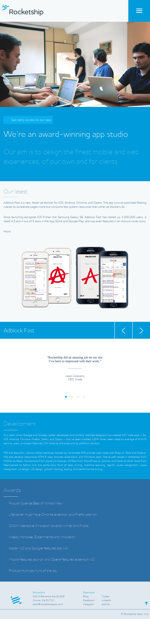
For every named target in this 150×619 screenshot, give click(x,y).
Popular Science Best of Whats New (35, 503)
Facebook (88, 600)
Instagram (88, 604)
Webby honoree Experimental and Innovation (42, 537)
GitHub (106, 604)
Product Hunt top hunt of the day (33, 570)
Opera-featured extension (70, 559)
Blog (86, 596)
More (9, 231)
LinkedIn (106, 600)
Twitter (105, 596)
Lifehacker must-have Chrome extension (38, 514)
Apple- (14, 548)
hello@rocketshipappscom (48, 604)
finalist (84, 525)
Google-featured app (47, 548)
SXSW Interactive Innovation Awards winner (41, 525)
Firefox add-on (86, 514)
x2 (22, 548)
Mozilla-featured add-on (26, 559)
